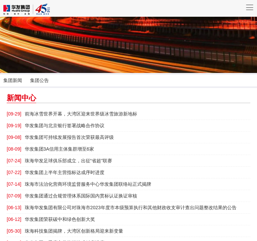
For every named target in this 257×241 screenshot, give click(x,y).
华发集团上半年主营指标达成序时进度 (55, 172)
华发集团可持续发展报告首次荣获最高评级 (60, 137)
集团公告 (39, 80)
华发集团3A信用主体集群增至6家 (50, 149)
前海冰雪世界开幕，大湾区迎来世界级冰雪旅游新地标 (72, 113)
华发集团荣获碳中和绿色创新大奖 (51, 219)
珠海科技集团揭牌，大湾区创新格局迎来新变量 (65, 231)
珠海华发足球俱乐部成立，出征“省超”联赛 (59, 160)
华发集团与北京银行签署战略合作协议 (55, 125)
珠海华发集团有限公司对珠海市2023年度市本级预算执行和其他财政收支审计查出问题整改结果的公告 (122, 207)
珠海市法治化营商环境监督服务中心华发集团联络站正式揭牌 (79, 184)
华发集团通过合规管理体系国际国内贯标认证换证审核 (72, 195)
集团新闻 (12, 80)
